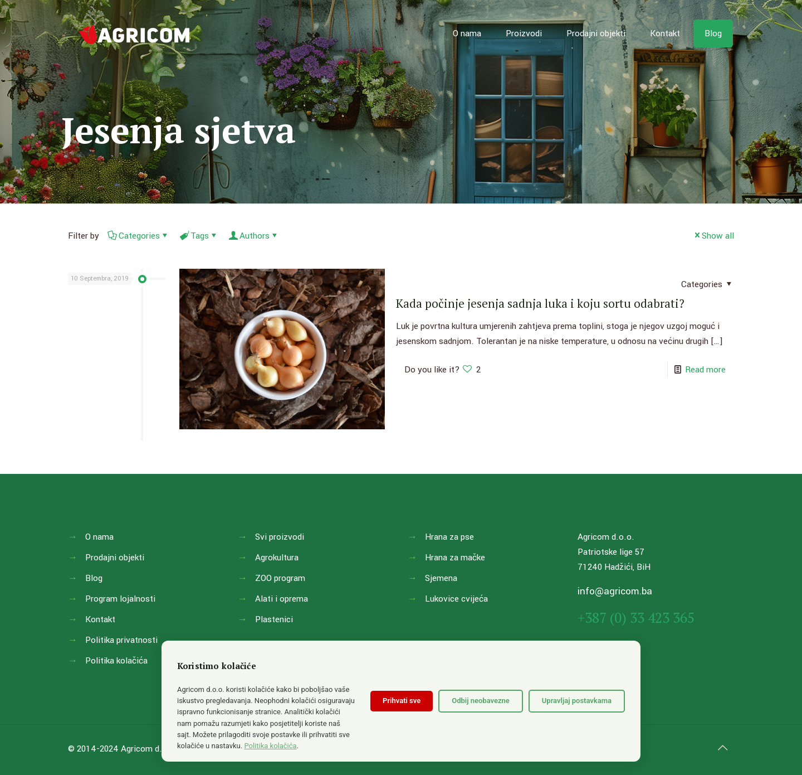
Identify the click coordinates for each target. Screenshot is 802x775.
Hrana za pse (449, 537)
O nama (99, 537)
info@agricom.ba (615, 591)
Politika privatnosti (121, 640)
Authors (253, 236)
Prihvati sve (401, 700)
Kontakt (100, 619)
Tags (198, 236)
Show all (713, 236)
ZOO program (280, 578)
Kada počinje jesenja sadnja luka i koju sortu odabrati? (540, 303)
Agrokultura (277, 557)
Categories (138, 236)
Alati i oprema (281, 599)
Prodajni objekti (114, 557)
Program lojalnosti (120, 599)
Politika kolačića (116, 661)
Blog (93, 578)
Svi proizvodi (279, 537)
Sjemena (441, 578)
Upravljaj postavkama (577, 700)
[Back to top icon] (722, 748)
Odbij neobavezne (481, 700)
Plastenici (274, 619)
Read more (705, 370)
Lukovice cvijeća (456, 599)
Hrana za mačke (455, 557)
